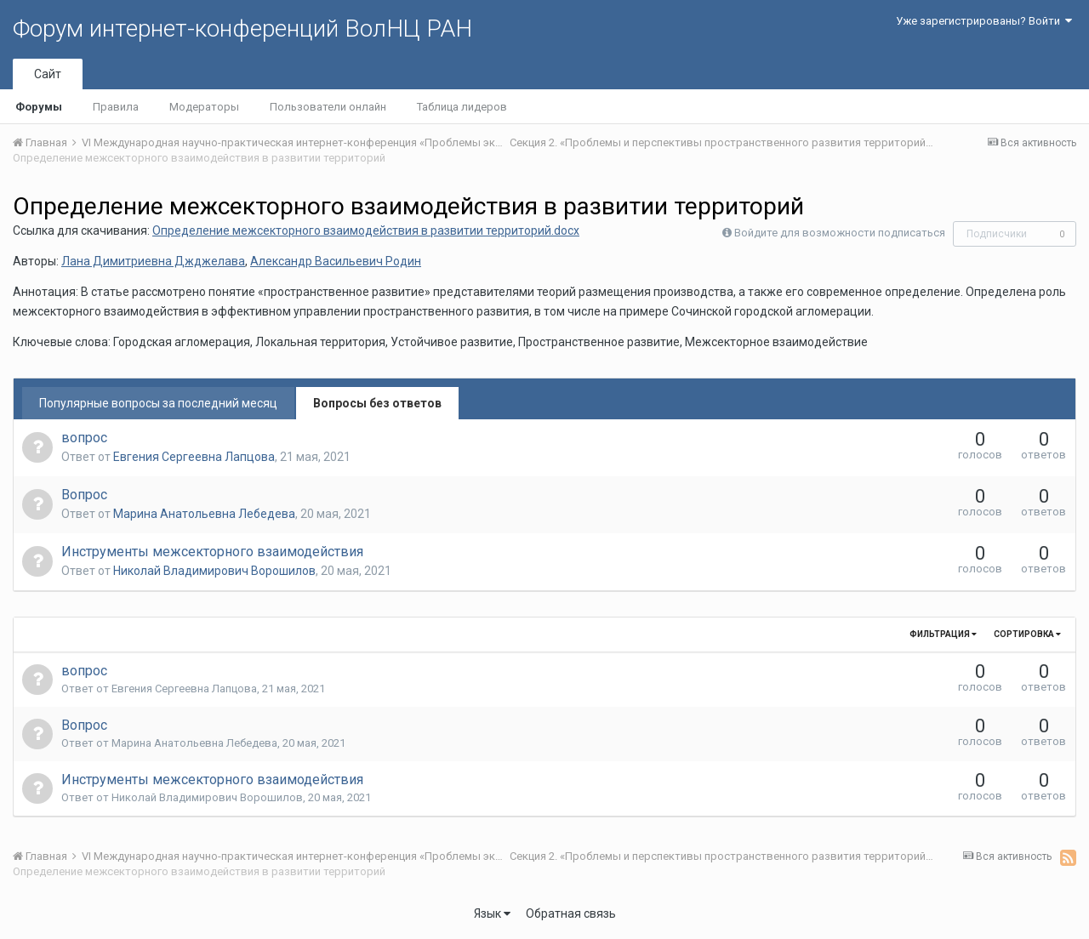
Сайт (47, 74)
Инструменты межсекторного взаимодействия (212, 551)
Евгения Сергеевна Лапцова (194, 457)
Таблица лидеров (462, 106)
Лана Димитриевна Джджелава (153, 261)
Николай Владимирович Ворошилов (214, 571)
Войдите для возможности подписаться (839, 232)
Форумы (38, 106)
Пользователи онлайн (328, 106)
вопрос (84, 438)
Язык (492, 913)
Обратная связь (571, 913)
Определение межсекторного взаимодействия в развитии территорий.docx (365, 230)
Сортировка (1027, 634)
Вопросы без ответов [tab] (377, 403)
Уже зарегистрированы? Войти (984, 20)
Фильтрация (943, 634)
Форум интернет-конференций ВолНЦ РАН (242, 28)
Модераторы (204, 106)
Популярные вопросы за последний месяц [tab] (158, 403)
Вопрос (84, 495)
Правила (116, 106)
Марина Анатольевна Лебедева (204, 514)
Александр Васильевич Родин (335, 261)
